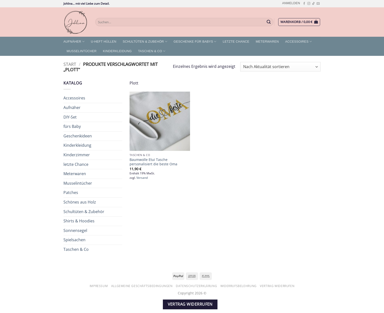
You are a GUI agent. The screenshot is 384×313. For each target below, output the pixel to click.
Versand (142, 178)
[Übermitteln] (269, 22)
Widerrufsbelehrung (238, 286)
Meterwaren (267, 41)
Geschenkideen (77, 136)
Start (69, 64)
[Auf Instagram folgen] (308, 3)
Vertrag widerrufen (277, 286)
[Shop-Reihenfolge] (280, 67)
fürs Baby (72, 126)
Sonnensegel (75, 230)
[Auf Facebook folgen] (304, 3)
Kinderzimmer (76, 154)
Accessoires (298, 41)
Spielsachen (74, 239)
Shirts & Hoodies (79, 221)
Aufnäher (73, 41)
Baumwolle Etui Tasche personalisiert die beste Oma (153, 162)
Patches (70, 192)
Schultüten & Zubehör (145, 41)
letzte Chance (236, 41)
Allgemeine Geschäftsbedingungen (142, 286)
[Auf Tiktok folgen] (313, 3)
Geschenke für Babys (195, 41)
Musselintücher (81, 51)
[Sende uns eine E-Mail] (318, 3)
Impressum (99, 286)
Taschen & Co (152, 51)
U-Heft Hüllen (103, 41)
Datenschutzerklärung (196, 286)
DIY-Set (70, 117)
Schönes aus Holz (79, 202)
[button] (291, 3)
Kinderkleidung (117, 51)
